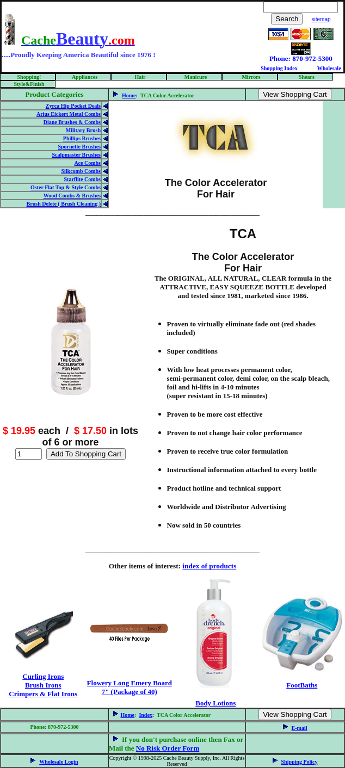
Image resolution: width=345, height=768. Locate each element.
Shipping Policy (299, 762)
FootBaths (301, 685)
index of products (209, 566)
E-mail (299, 728)
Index (145, 715)
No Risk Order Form (167, 748)
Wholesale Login (58, 762)
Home (129, 95)
